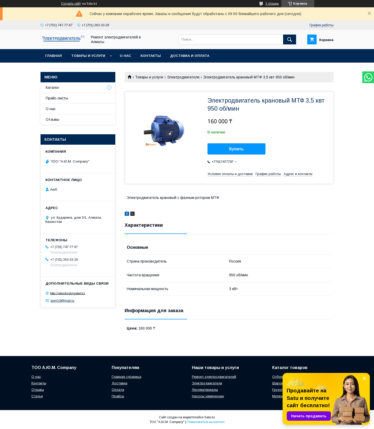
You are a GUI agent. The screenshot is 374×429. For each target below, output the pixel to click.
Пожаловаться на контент (206, 422)
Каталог (52, 87)
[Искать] (289, 39)
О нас (125, 56)
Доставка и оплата (189, 56)
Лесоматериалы (205, 390)
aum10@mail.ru (62, 301)
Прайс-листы (57, 98)
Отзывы (52, 119)
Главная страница (126, 377)
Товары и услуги (88, 56)
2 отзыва (272, 3)
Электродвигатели (183, 77)
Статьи (37, 396)
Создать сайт (71, 3)
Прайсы (118, 396)
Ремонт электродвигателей (214, 377)
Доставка (119, 383)
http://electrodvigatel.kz (67, 293)
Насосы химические (208, 396)
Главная (53, 56)
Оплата (118, 390)
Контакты (151, 56)
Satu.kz (209, 417)
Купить (236, 149)
